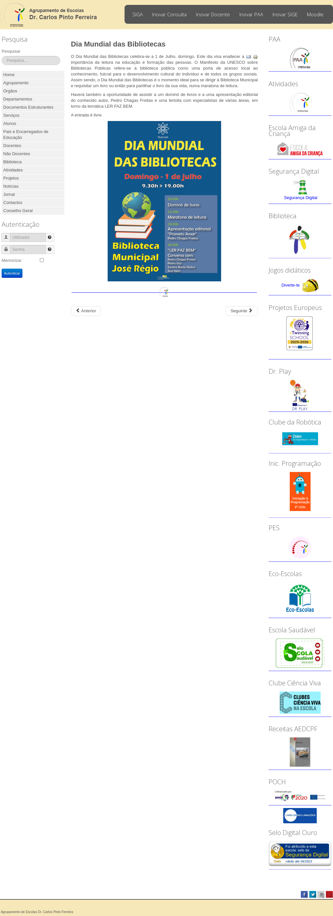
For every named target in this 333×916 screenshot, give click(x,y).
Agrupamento (16, 82)
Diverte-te (290, 285)
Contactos (12, 202)
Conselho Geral (18, 210)
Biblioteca (12, 161)
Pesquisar (11, 51)
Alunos (9, 123)
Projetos (11, 178)
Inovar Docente (213, 14)
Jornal (9, 194)
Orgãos (10, 90)
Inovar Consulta (169, 14)
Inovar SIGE (285, 14)
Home (9, 74)
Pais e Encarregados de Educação (25, 134)
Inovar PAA (251, 14)
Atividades (13, 170)
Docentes (12, 145)
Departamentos (17, 99)
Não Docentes (16, 153)
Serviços (11, 115)
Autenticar (12, 273)
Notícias (11, 186)
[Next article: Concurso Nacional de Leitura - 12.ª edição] (242, 311)
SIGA (137, 14)
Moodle (315, 14)
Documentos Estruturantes (28, 107)
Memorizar (11, 260)
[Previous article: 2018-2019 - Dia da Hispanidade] (86, 311)
